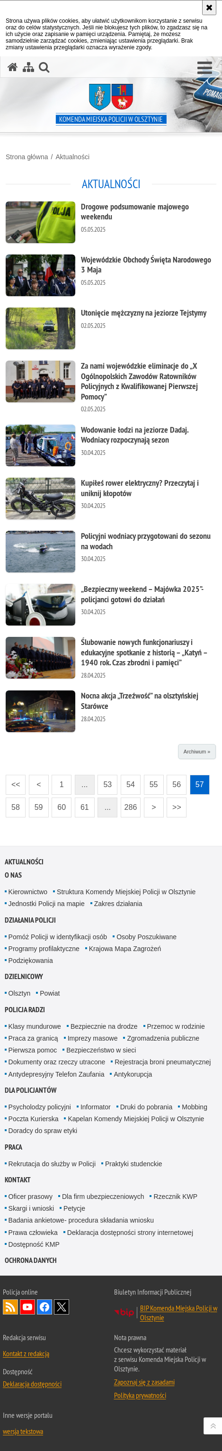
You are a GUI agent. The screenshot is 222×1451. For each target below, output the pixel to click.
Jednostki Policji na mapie (47, 903)
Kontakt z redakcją (26, 1353)
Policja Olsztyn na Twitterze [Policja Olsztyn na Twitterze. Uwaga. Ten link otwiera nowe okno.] (61, 1307)
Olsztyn (20, 993)
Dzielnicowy (24, 976)
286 (129, 804)
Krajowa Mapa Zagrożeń (125, 948)
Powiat (50, 993)
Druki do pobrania (146, 1107)
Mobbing (194, 1107)
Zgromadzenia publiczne (163, 1038)
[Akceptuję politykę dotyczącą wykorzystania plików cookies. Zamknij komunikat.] (209, 7)
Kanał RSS (10, 1307)
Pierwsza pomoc (33, 1050)
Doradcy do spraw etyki (43, 1130)
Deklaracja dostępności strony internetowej (130, 1232)
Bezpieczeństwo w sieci (101, 1050)
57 (197, 782)
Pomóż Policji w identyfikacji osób (58, 937)
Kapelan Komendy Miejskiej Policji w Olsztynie (136, 1119)
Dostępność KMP (34, 1244)
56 (174, 782)
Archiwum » (197, 751)
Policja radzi (25, 1010)
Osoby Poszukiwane (146, 937)
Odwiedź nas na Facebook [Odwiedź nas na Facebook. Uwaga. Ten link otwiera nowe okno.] (44, 1307)
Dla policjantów (30, 1090)
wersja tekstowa (23, 1431)
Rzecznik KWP (175, 1196)
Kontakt (18, 1180)
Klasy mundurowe (35, 1026)
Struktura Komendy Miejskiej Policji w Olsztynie (126, 892)
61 (82, 804)
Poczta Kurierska (34, 1119)
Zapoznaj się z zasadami (144, 1382)
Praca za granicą (33, 1038)
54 (128, 782)
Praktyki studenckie (133, 1164)
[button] (204, 68)
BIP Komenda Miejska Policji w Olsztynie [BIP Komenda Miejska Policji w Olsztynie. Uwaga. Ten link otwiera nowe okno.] (178, 1312)
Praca (13, 1147)
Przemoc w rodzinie (176, 1026)
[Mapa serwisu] (28, 67)
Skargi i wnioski (31, 1208)
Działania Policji (30, 920)
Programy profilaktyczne (44, 948)
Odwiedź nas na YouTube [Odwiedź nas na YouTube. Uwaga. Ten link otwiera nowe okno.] (27, 1307)
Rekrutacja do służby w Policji (52, 1164)
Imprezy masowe (93, 1038)
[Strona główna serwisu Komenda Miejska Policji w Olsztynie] (13, 67)
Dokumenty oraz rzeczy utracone (57, 1062)
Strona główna (27, 157)
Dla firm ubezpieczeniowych (103, 1196)
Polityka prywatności (140, 1395)
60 (59, 804)
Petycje (74, 1208)
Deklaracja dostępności (32, 1383)
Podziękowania (31, 960)
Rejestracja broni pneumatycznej (163, 1062)
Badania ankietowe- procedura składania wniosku (81, 1220)
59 (36, 804)
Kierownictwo (28, 892)
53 (105, 782)
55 (151, 782)
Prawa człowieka (33, 1232)
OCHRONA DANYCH (31, 1260)
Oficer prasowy (31, 1196)
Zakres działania (118, 903)
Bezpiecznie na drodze (104, 1026)
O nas (13, 875)
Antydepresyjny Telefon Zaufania (57, 1074)
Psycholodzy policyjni (40, 1107)
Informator (95, 1107)
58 (13, 804)
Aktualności (72, 157)
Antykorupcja (133, 1074)
